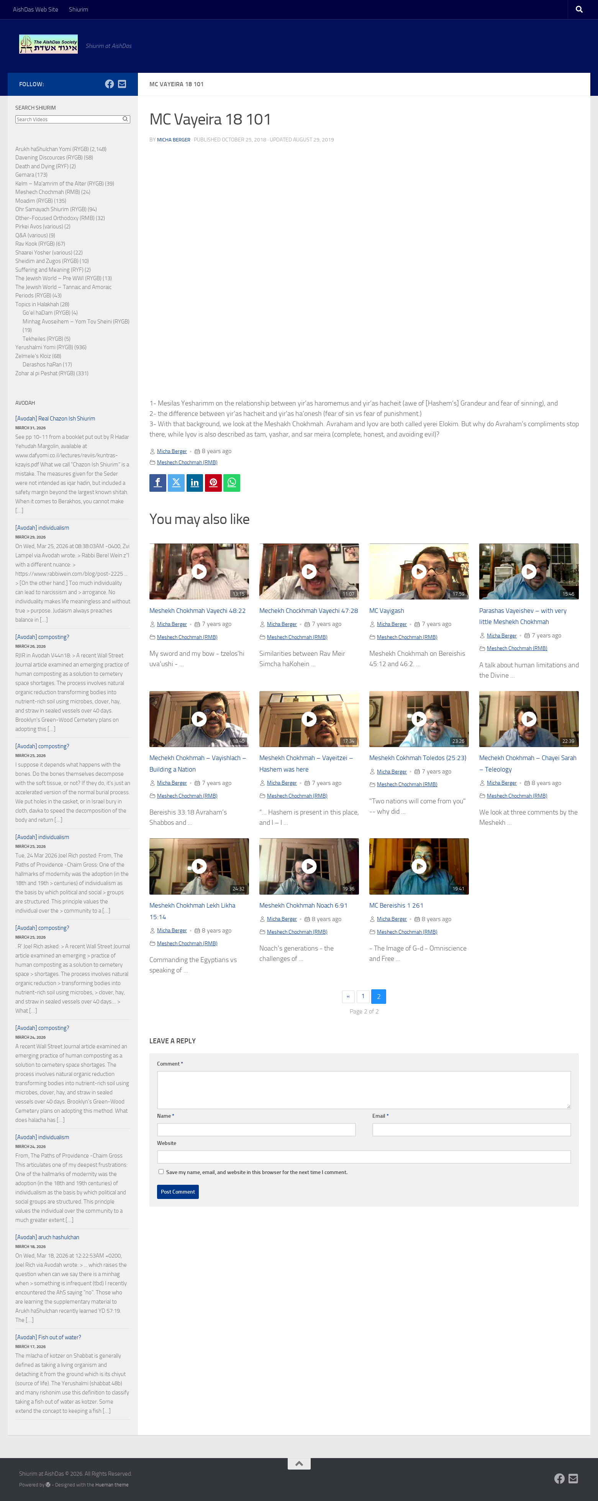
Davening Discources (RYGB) (49, 157)
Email (380, 1118)
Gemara (24, 174)
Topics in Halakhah (37, 304)
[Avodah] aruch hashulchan (47, 1237)
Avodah (25, 403)
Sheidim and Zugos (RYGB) (47, 261)
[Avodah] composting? (42, 637)
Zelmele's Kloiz (33, 356)
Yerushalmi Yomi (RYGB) (44, 347)
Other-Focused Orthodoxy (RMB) (55, 218)
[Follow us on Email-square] (121, 84)
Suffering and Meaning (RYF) (49, 269)
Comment (170, 1066)
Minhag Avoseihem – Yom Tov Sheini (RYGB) (76, 321)
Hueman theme (112, 1485)
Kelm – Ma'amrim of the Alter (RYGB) (59, 183)
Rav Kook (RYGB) (35, 243)
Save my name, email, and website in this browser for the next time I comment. (256, 1174)
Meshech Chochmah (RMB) (192, 462)
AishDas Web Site (35, 9)
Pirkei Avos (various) (39, 226)
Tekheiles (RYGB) (43, 338)
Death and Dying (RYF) (42, 166)
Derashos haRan (42, 364)
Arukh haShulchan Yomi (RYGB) (52, 149)
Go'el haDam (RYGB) (46, 312)
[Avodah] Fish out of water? (48, 1337)
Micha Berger (175, 139)
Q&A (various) (31, 235)
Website (166, 1145)
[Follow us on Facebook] (109, 84)
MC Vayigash (390, 612)
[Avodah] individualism (42, 527)
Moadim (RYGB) (34, 200)
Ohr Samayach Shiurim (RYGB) (51, 209)
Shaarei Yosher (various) (43, 252)
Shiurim (78, 9)
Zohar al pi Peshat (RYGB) (45, 373)
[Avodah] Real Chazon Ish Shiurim (55, 418)
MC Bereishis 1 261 (400, 907)
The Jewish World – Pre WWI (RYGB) (58, 278)
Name (165, 1118)
